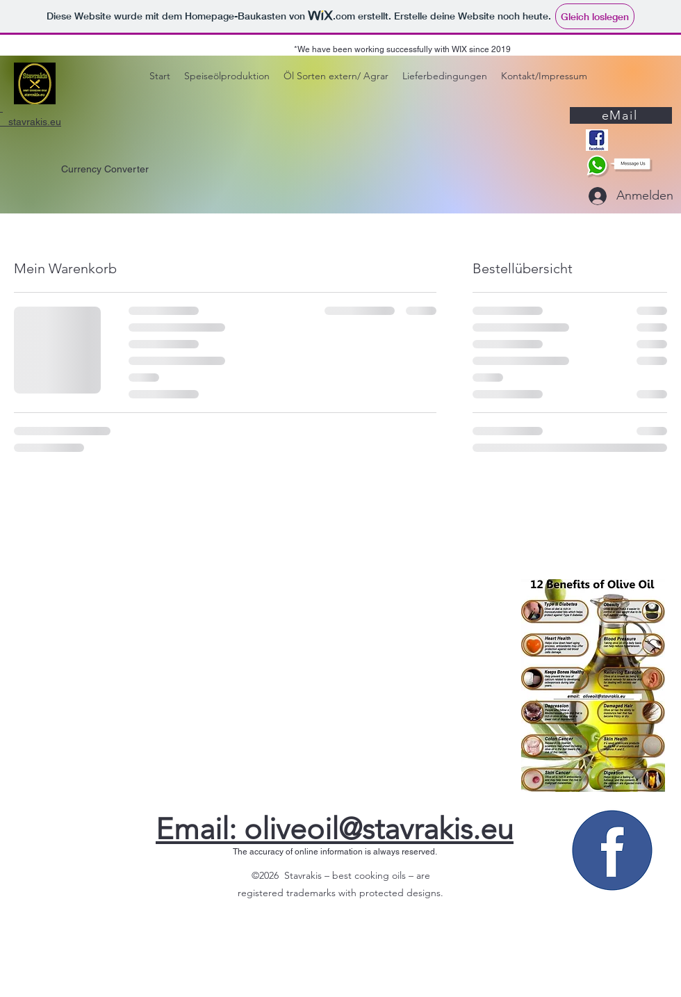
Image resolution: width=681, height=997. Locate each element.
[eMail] (621, 115)
